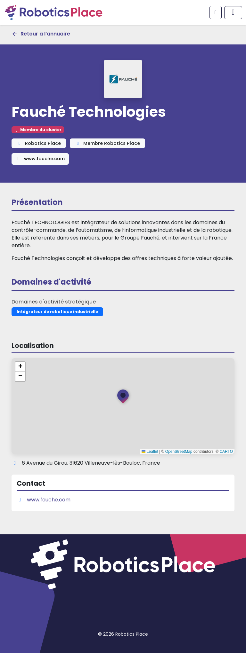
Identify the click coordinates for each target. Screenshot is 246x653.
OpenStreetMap (179, 451)
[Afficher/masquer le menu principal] (233, 12)
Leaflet (150, 451)
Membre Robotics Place (107, 143)
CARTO (226, 451)
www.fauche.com (40, 158)
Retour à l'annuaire (41, 33)
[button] (123, 397)
